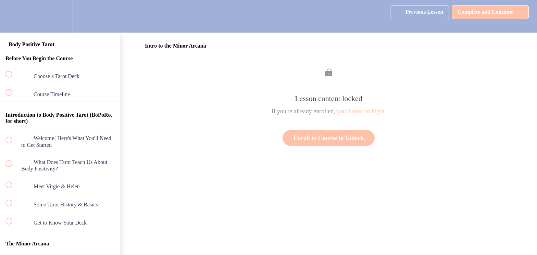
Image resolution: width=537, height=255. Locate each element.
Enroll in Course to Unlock (328, 138)
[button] (12, 16)
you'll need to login (360, 111)
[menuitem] (60, 16)
